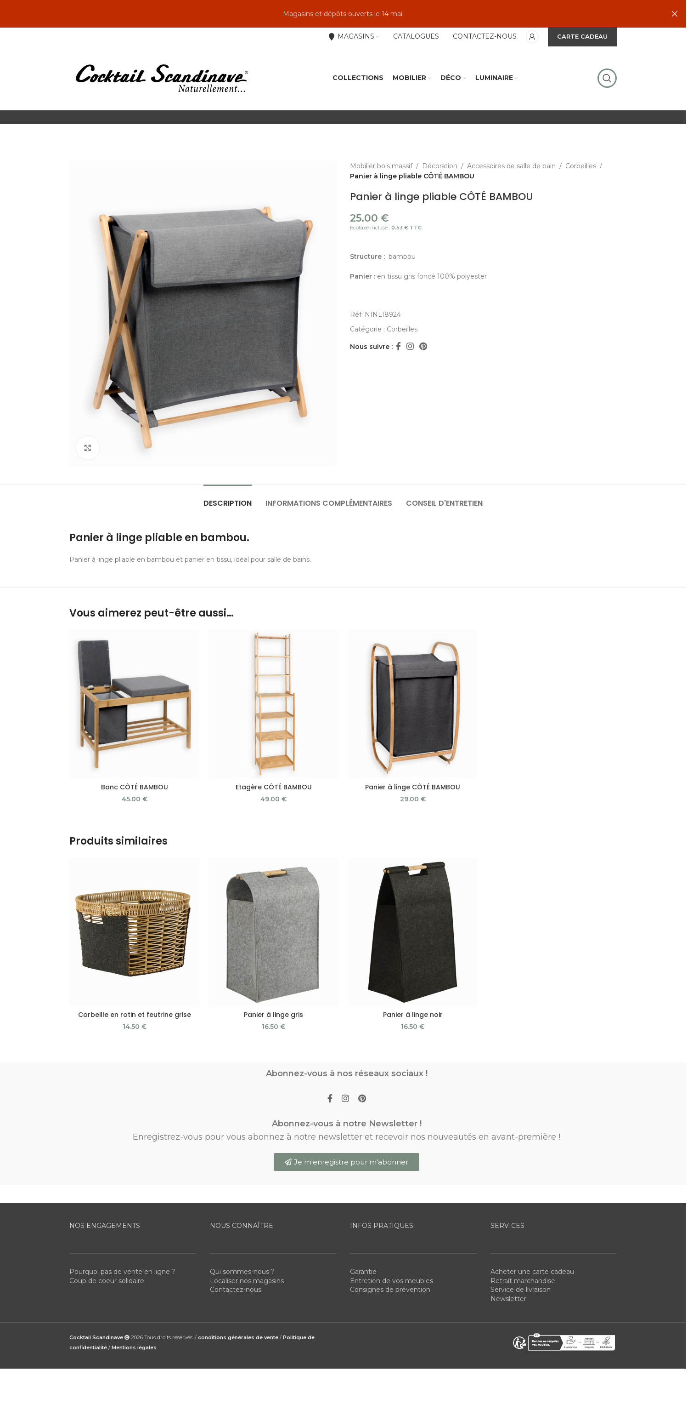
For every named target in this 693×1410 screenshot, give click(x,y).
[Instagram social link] (410, 346)
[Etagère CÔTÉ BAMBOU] (273, 704)
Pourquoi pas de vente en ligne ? (122, 1271)
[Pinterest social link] (423, 346)
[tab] (227, 499)
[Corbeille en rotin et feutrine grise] (134, 932)
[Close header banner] (674, 14)
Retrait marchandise (522, 1281)
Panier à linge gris (273, 1014)
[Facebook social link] (398, 346)
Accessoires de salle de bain (511, 166)
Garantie (363, 1271)
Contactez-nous (235, 1289)
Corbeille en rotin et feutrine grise (134, 1014)
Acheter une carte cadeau (532, 1271)
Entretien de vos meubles (391, 1281)
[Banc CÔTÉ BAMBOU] (134, 704)
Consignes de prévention (390, 1289)
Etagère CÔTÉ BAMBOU (274, 787)
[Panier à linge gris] (273, 932)
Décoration (439, 166)
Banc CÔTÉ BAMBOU (134, 787)
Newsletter (508, 1299)
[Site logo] (161, 78)
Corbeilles (580, 166)
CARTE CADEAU (582, 36)
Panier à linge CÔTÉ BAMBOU (412, 787)
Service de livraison (520, 1289)
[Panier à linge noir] (413, 932)
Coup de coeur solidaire (106, 1281)
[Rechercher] (607, 78)
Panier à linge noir (413, 1014)
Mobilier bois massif (381, 166)
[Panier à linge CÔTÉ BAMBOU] (413, 704)
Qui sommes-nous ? (242, 1271)
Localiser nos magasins (247, 1281)
